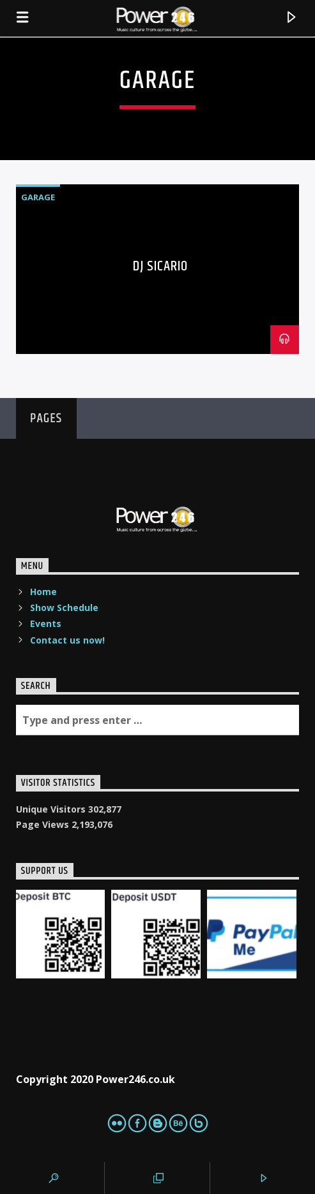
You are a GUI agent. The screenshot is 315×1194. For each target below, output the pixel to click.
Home (43, 592)
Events (45, 623)
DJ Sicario (160, 266)
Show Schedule (64, 607)
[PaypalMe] (251, 934)
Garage (38, 197)
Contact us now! (67, 640)
